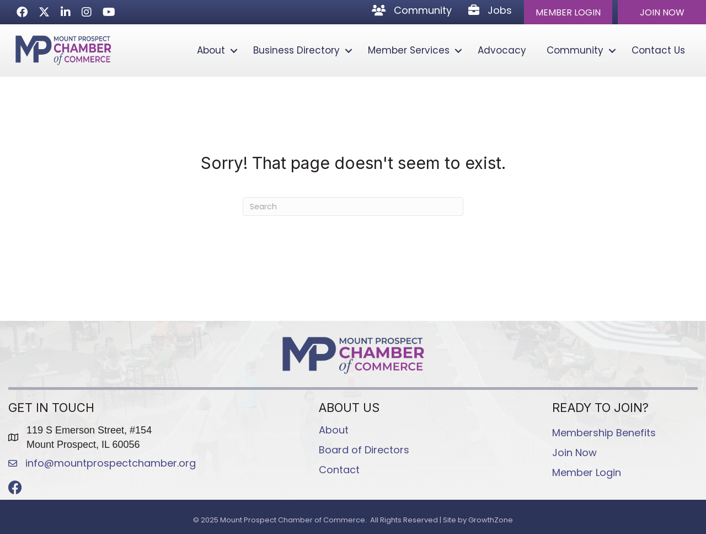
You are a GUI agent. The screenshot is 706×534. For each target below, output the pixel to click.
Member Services (409, 50)
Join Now (574, 452)
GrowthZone (490, 520)
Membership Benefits (604, 433)
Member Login (586, 472)
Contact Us (658, 50)
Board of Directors (364, 450)
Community (575, 50)
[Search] (353, 206)
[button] (568, 12)
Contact (339, 470)
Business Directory (296, 50)
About (211, 50)
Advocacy (502, 50)
